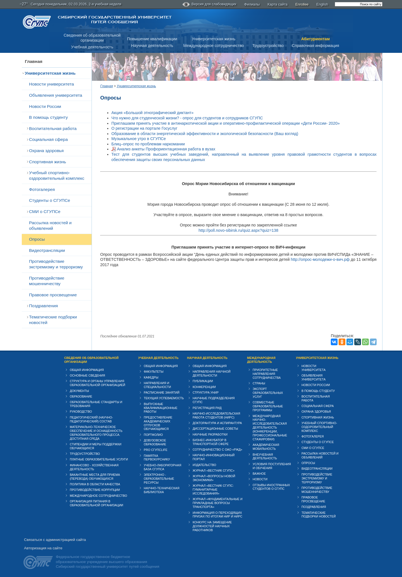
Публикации (203, 381)
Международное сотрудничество (213, 45)
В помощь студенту (48, 117)
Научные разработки (210, 434)
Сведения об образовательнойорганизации (92, 38)
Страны (259, 383)
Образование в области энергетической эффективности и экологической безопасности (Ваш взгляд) (204, 133)
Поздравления (43, 305)
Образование (81, 396)
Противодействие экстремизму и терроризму (56, 264)
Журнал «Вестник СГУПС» (213, 470)
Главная (33, 61)
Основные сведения (87, 375)
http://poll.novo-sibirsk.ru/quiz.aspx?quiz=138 (238, 230)
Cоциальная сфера (48, 139)
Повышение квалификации (152, 39)
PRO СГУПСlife (156, 449)
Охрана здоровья (46, 150)
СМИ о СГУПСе (44, 211)
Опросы (37, 239)
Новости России (45, 106)
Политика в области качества (95, 484)
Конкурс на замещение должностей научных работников (212, 526)
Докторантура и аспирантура (217, 423)
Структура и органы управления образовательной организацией (97, 383)
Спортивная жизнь (47, 161)
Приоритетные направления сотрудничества (267, 373)
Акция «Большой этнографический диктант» (152, 112)
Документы (79, 390)
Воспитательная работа (52, 128)
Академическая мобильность (266, 446)
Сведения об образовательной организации (91, 359)
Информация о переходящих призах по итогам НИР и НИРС (217, 514)
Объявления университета (55, 95)
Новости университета (51, 84)
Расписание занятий (162, 392)
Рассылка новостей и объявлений (50, 225)
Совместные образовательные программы (268, 406)
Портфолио (153, 434)
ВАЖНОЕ (259, 473)
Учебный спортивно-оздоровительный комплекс (56, 175)
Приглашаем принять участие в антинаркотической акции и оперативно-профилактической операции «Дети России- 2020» (225, 123)
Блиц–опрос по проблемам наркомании (148, 144)
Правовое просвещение (53, 294)
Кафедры (151, 377)
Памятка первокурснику (157, 457)
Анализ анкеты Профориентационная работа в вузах (166, 149)
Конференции (204, 387)
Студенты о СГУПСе (49, 200)
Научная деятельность (152, 45)
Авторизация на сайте (43, 548)
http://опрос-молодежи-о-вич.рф (320, 259)
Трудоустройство (268, 45)
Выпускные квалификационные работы (161, 407)
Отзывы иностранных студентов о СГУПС (271, 487)
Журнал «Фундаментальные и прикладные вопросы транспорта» (217, 503)
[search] (358, 4)
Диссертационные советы (215, 428)
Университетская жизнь (213, 39)
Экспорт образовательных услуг (268, 392)
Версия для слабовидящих (209, 4)
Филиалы (252, 4)
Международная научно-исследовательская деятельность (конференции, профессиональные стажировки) (270, 427)
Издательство (204, 465)
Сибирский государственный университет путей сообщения (114, 19)
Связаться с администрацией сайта (55, 540)
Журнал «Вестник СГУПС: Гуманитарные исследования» (213, 489)
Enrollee (301, 4)
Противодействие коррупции (95, 489)
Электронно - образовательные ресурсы (159, 478)
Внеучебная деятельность (265, 456)
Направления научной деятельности (212, 373)
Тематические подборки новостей (53, 319)
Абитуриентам (315, 39)
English (322, 4)
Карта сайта (277, 4)
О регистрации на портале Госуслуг (144, 128)
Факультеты (154, 371)
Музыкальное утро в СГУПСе (138, 138)
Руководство (81, 411)
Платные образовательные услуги (99, 459)
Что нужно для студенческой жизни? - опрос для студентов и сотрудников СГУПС (187, 118)
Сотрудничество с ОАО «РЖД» (217, 449)
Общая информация (87, 370)
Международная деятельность (261, 359)
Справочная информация (315, 45)
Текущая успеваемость (164, 398)
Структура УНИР (206, 392)
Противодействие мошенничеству (46, 281)
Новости (260, 479)
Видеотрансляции (47, 250)
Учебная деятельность (92, 47)
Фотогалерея (42, 189)
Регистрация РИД (207, 408)
